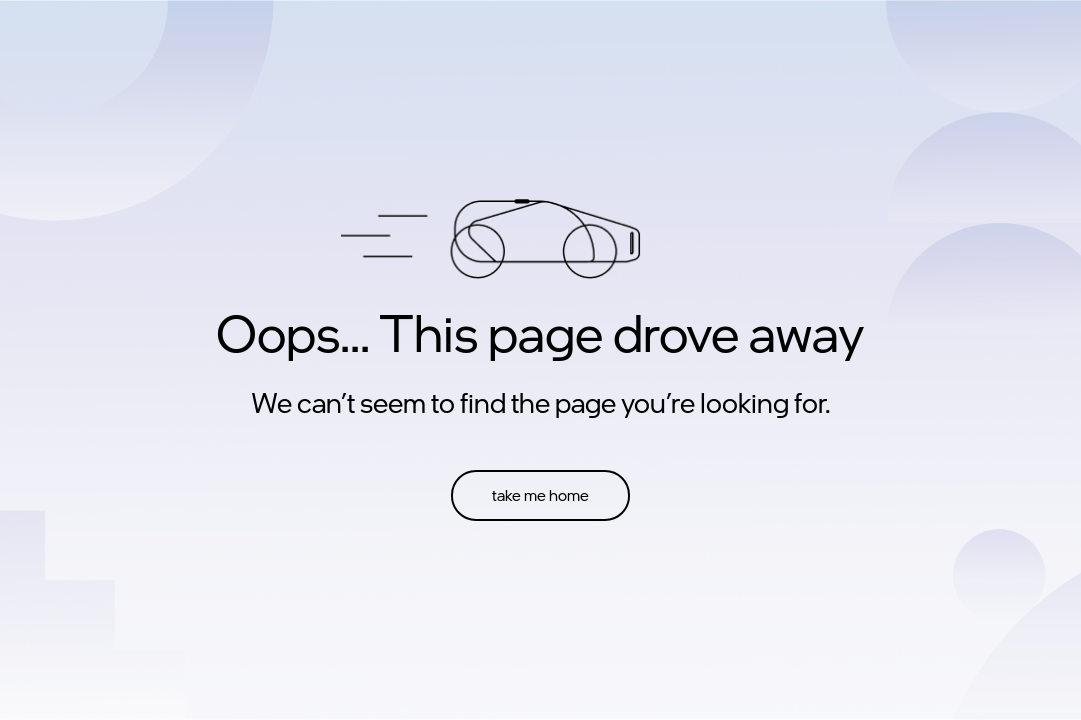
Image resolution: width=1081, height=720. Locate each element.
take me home (540, 495)
